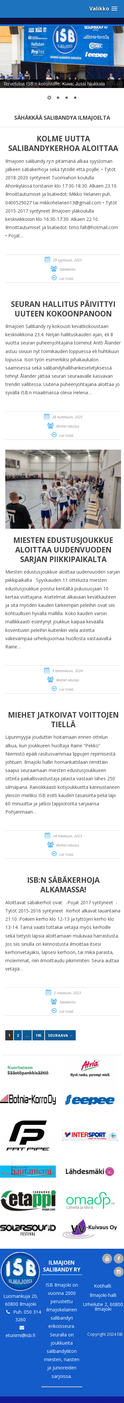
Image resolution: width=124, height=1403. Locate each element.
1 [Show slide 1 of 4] (49, 98)
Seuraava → (60, 1035)
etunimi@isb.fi (20, 1335)
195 (38, 1035)
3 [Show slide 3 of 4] (66, 98)
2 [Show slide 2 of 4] (58, 98)
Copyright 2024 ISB (105, 1334)
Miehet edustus (67, 426)
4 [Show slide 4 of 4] (75, 98)
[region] (62, 67)
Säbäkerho (68, 269)
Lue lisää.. (67, 278)
